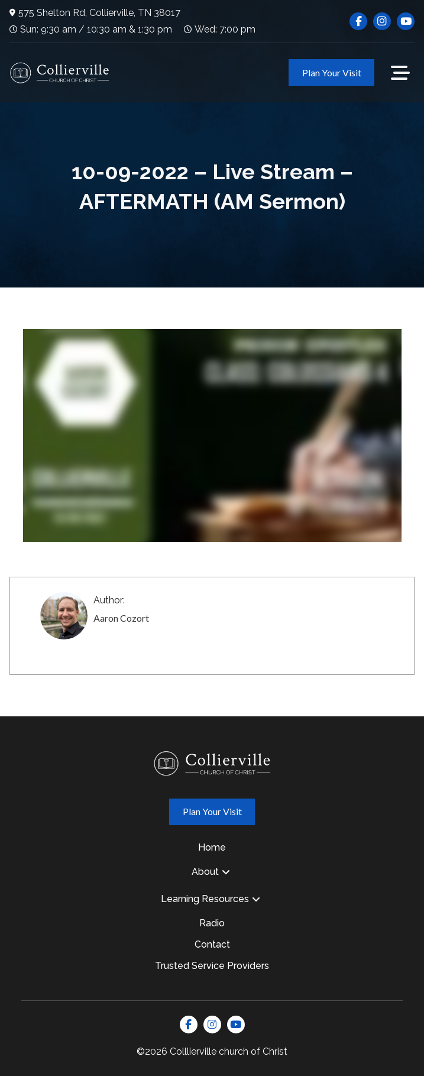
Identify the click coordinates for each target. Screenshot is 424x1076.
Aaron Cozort (121, 617)
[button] (400, 73)
